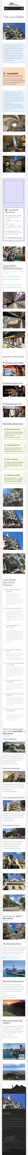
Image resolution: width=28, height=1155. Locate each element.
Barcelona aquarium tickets (10, 956)
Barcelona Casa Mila (8, 820)
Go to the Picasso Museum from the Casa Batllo (14, 681)
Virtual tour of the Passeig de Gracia (12, 848)
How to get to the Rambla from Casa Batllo (14, 590)
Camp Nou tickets (8, 1035)
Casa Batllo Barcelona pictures (14, 238)
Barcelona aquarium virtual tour (12, 958)
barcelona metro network (14, 4)
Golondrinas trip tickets (10, 995)
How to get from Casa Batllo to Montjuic (14, 650)
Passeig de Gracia (10, 276)
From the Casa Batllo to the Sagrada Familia (13, 626)
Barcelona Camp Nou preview (11, 1037)
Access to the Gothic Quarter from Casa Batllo (14, 694)
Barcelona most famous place (10, 763)
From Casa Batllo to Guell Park (14, 608)
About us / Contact (7, 1151)
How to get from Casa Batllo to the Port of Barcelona (15, 709)
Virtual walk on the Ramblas (10, 791)
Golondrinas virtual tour (10, 997)
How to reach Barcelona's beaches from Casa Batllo (14, 664)
